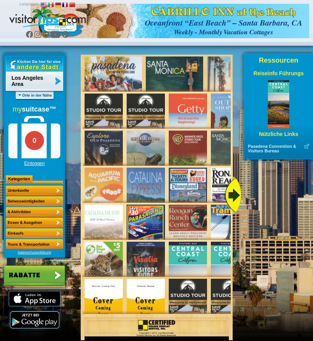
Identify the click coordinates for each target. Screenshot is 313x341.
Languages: (29, 4)
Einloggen (34, 163)
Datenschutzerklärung (34, 252)
